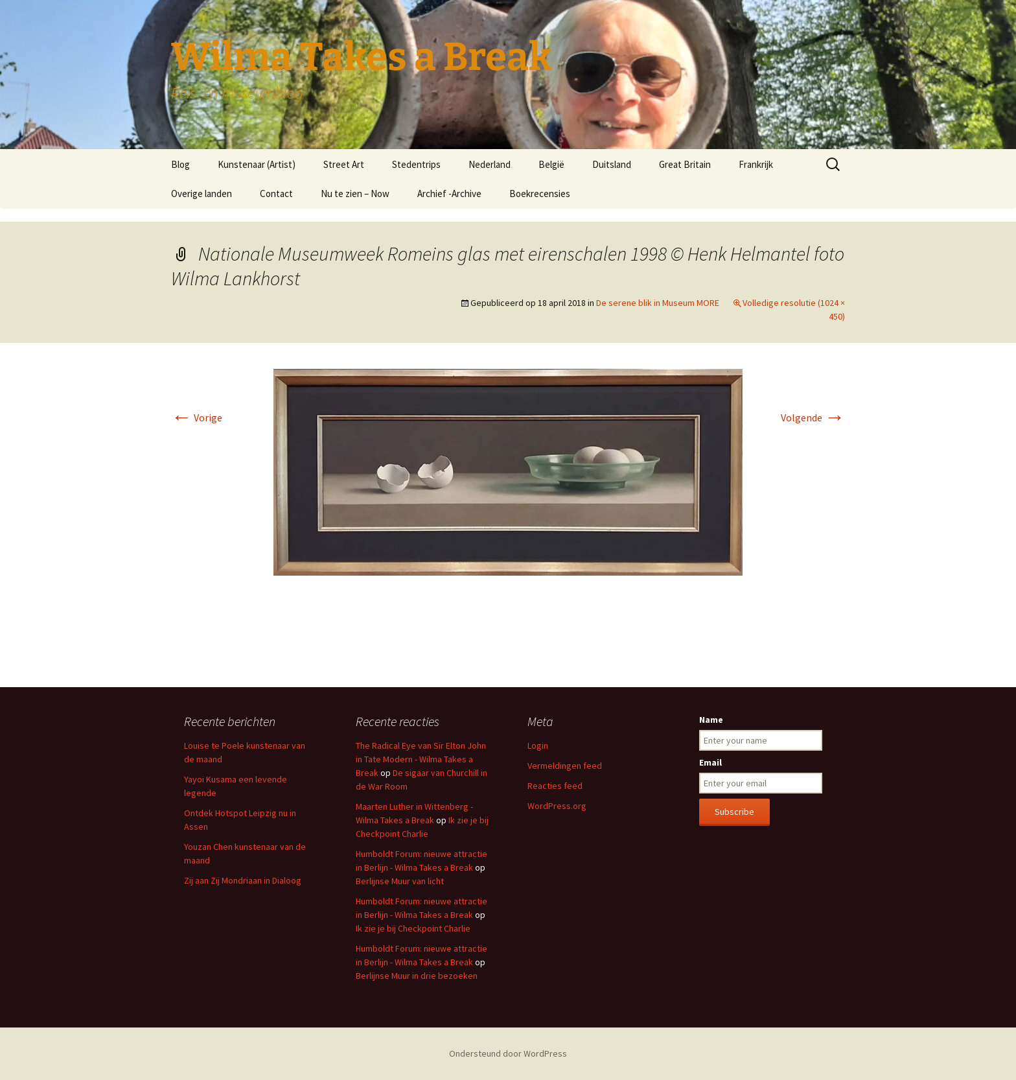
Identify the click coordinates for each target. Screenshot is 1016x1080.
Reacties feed (555, 786)
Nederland (489, 164)
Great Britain (685, 164)
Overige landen (201, 193)
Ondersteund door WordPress (508, 1053)
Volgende (813, 417)
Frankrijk (756, 164)
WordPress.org (556, 806)
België (551, 164)
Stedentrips (416, 164)
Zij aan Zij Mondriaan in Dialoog (242, 880)
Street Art (343, 164)
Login (537, 745)
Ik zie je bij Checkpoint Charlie (413, 928)
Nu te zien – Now (355, 193)
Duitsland (611, 164)
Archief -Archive (449, 193)
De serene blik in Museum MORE (657, 303)
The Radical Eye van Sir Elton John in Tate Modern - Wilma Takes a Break (421, 759)
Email (710, 762)
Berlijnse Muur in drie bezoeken (417, 975)
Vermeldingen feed (564, 765)
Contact (276, 193)
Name (711, 719)
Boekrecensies (539, 193)
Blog (180, 164)
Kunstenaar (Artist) (256, 164)
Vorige (196, 417)
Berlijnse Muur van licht (400, 881)
